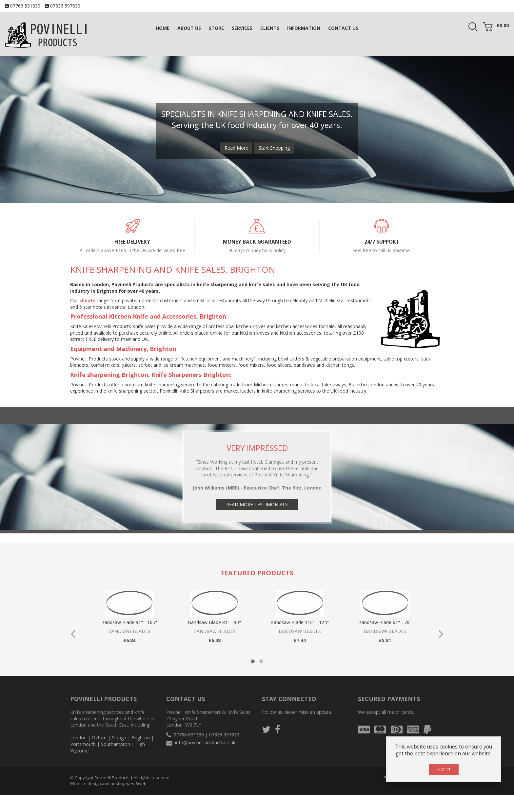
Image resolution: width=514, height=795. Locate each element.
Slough (119, 737)
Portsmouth (83, 744)
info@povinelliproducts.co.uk (205, 742)
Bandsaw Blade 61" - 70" (384, 622)
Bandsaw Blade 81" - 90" (214, 622)
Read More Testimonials (257, 504)
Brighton (140, 737)
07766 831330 (25, 6)
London (78, 737)
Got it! (443, 769)
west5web (136, 783)
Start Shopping (274, 148)
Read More (236, 148)
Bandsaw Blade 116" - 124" (299, 622)
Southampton (115, 744)
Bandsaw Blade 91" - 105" (129, 622)
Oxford (99, 737)
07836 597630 (65, 6)
